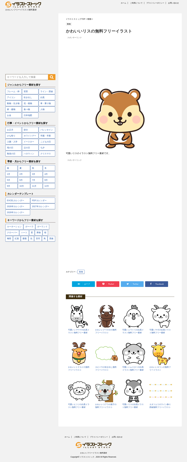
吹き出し (28, 97)
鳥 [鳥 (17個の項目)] (45, 239)
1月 (8, 174)
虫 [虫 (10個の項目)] (31, 239)
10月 (22, 186)
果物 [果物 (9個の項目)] (39, 233)
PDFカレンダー (39, 200)
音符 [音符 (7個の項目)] (38, 239)
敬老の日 (11, 153)
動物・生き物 (13, 103)
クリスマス (45, 153)
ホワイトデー (30, 136)
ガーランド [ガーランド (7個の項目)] (42, 227)
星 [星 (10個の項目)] (32, 233)
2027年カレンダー (40, 206)
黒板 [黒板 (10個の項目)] (51, 239)
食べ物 (27, 109)
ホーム (123, 3)
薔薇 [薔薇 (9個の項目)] (24, 239)
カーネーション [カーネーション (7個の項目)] (14, 227)
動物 (81, 272)
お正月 (10, 130)
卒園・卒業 (45, 136)
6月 (21, 180)
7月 (33, 180)
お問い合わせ (173, 3)
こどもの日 (45, 141)
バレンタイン (46, 130)
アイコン (11, 97)
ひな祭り (11, 136)
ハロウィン (29, 153)
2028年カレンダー (15, 212)
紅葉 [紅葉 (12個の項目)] (17, 239)
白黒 (42, 97)
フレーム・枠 (13, 91)
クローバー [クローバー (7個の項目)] (12, 233)
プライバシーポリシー (155, 3)
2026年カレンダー (15, 206)
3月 (33, 174)
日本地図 (28, 115)
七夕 (42, 147)
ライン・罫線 (46, 91)
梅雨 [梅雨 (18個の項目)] (9, 239)
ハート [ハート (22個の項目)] (24, 233)
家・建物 (11, 109)
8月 (46, 180)
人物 (42, 109)
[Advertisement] (120, 60)
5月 (8, 180)
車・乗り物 (45, 103)
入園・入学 (12, 141)
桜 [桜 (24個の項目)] (45, 233)
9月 (8, 186)
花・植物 (28, 103)
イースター (29, 141)
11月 (34, 186)
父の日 (27, 147)
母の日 (10, 147)
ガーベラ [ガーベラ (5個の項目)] (29, 227)
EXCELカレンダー (15, 200)
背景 (26, 91)
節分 (26, 130)
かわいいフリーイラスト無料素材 (93, 453)
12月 (47, 186)
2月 (21, 174)
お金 (9, 115)
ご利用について (136, 3)
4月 (46, 174)
